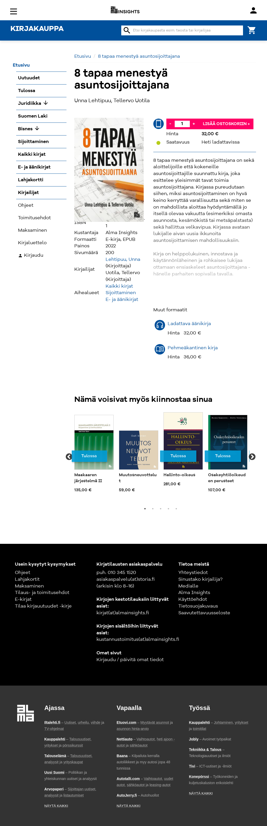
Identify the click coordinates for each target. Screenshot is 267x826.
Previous (69, 457)
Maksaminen (29, 586)
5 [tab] (176, 508)
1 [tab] (145, 508)
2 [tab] (152, 508)
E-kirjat (23, 599)
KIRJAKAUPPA (37, 29)
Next (252, 457)
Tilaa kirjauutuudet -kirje (43, 606)
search (127, 30)
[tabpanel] (94, 454)
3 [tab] (160, 508)
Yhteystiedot (193, 572)
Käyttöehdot (192, 599)
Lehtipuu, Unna (123, 259)
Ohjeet (22, 572)
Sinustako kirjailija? (200, 579)
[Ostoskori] (252, 29)
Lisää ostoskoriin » (226, 124)
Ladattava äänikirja (189, 323)
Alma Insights (194, 592)
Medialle (188, 586)
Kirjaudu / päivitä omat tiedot (130, 659)
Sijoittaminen (121, 293)
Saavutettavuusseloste (204, 613)
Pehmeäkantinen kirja (193, 348)
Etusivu (82, 56)
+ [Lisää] (193, 123)
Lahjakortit (27, 579)
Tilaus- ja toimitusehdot (42, 592)
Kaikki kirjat (119, 286)
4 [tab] (168, 508)
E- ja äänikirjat (122, 299)
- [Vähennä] (170, 123)
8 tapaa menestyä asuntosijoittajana (139, 56)
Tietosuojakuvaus (198, 606)
